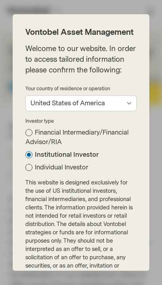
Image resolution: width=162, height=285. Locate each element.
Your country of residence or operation (67, 88)
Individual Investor (61, 167)
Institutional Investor (67, 154)
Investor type (39, 121)
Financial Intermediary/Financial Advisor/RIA (77, 137)
